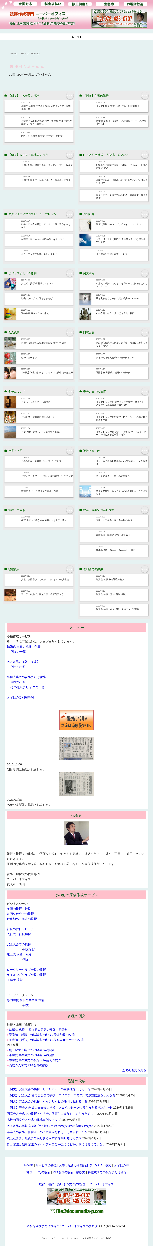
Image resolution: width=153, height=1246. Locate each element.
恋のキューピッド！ (31, 357)
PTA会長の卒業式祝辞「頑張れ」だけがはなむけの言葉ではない (50, 1126)
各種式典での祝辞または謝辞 (26, 677)
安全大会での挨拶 (19, 944)
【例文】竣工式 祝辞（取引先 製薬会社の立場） (47, 180)
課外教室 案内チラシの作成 (35, 313)
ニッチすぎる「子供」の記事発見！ (114, 476)
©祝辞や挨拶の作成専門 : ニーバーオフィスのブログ (62, 1226)
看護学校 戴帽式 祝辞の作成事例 (113, 372)
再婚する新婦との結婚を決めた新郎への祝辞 (43, 342)
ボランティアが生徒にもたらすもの (39, 254)
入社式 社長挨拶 (19, 934)
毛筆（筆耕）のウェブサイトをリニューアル (118, 224)
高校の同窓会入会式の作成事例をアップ (116, 357)
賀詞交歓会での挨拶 (20, 913)
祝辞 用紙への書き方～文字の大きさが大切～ (44, 520)
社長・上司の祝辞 (38, 1172)
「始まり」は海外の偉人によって (38, 417)
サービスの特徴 (46, 1165)
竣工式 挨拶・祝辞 (19, 954)
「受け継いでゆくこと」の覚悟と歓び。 (41, 432)
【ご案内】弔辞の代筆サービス (111, 254)
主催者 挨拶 (15, 979)
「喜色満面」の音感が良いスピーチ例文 (41, 461)
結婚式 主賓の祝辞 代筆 (24, 646)
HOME (28, 1165)
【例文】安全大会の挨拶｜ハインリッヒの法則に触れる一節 (47, 1101)
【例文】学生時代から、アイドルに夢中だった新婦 (47, 372)
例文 (26, 959)
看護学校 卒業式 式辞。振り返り (113, 535)
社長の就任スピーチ (20, 929)
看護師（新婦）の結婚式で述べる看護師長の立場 (42, 1034)
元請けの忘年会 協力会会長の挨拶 (114, 520)
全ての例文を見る (134, 1070)
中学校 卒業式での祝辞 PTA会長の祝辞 (35, 1060)
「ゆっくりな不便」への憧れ (35, 402)
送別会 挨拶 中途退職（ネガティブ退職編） (118, 609)
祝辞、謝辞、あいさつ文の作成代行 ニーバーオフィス (76, 1184)
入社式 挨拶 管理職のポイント (37, 283)
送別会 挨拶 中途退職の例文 (110, 579)
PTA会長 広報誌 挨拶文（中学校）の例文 (42, 136)
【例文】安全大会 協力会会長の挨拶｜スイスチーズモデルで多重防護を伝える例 (121, 403)
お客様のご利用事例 (20, 697)
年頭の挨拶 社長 (19, 908)
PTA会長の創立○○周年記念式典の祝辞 (115, 313)
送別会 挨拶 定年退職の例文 (111, 594)
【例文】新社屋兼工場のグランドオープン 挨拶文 (47, 165)
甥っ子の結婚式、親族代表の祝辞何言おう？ (43, 594)
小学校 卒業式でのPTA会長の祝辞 (31, 1055)
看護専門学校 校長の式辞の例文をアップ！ (42, 239)
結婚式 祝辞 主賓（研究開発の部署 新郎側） (39, 1029)
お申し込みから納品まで (75, 1165)
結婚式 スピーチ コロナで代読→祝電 (39, 491)
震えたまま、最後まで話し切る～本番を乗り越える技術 (44, 1138)
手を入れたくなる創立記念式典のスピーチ (117, 298)
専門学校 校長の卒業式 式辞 (25, 1000)
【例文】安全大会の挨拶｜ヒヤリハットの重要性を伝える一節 (49, 1089)
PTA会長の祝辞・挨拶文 (23, 661)
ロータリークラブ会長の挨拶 (26, 969)
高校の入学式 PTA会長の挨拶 (28, 1065)
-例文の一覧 (18, 651)
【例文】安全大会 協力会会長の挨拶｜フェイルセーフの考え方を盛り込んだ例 (121, 433)
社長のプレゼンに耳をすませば (37, 298)
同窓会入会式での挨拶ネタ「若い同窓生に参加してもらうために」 (52, 1113)
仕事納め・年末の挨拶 (22, 918)
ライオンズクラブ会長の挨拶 (26, 974)
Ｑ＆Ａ (98, 1165)
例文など (29, 949)
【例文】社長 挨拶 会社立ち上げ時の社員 (117, 106)
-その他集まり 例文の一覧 (27, 687)
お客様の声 (121, 1165)
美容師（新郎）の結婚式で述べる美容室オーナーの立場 (46, 1039)
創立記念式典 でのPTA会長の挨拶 (31, 1050)
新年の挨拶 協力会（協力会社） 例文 (115, 550)
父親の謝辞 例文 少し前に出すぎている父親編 (45, 579)
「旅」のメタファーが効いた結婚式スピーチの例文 (47, 476)
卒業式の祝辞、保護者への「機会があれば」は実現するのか (47, 1132)
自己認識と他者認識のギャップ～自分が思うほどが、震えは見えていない (56, 1144)
